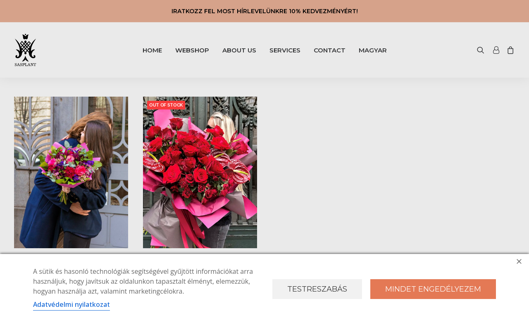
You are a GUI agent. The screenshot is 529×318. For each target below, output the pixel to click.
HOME (152, 50)
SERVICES (284, 50)
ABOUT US (239, 50)
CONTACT (330, 50)
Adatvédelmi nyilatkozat (71, 304)
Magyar (373, 50)
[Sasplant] (25, 49)
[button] (482, 50)
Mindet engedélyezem (433, 289)
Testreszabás (317, 289)
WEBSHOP (192, 50)
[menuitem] (152, 50)
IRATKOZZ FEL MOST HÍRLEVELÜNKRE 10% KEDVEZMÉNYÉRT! (265, 11)
